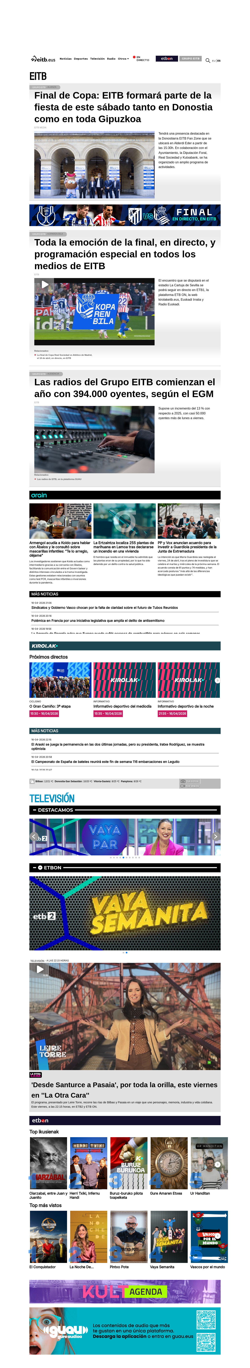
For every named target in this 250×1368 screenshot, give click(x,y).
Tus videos (189, 786)
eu (213, 60)
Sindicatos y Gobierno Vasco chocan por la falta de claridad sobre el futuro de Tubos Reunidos (104, 608)
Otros (122, 58)
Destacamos (55, 810)
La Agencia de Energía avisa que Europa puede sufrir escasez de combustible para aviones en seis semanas (115, 634)
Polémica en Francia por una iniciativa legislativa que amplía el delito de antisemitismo (97, 621)
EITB (37, 76)
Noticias (66, 58)
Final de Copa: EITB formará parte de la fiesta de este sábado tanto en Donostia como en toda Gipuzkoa (123, 107)
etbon (52, 868)
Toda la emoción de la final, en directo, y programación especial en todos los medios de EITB (124, 254)
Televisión (97, 58)
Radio (111, 58)
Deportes (81, 58)
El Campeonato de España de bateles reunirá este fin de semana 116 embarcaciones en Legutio (105, 762)
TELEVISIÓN (51, 799)
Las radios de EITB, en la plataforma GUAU (59, 479)
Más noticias (44, 594)
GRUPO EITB (191, 58)
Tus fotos (190, 781)
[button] (218, 520)
